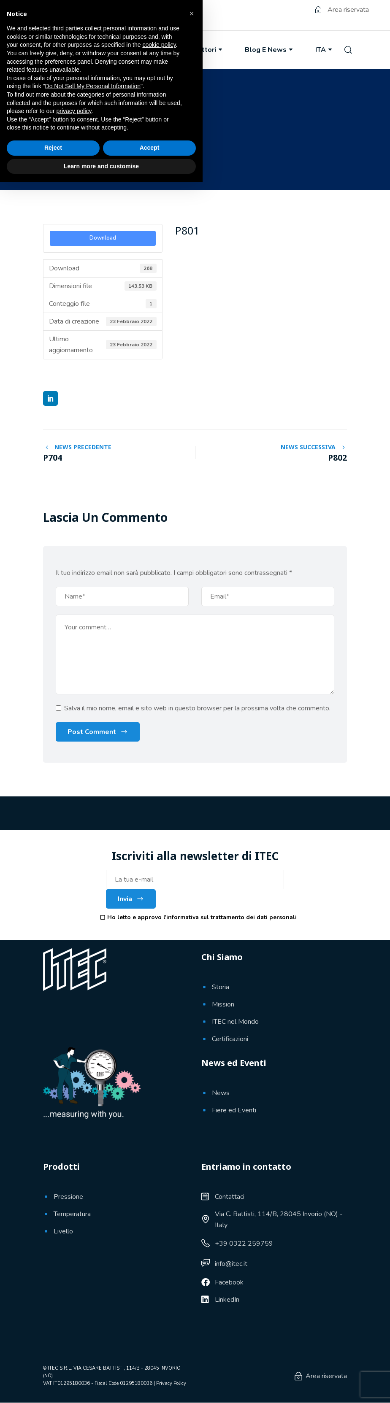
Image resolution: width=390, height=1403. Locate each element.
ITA (324, 49)
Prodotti (154, 49)
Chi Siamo (96, 49)
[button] (191, 1234)
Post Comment (92, 732)
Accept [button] (150, 1368)
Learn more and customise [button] (101, 1386)
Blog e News (269, 49)
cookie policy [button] (159, 1265)
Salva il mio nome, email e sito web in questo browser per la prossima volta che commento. (197, 708)
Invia (131, 899)
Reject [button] (53, 1368)
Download (102, 238)
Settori (208, 49)
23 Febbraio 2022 (81, 159)
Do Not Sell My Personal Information (93, 1306)
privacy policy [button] (74, 1331)
